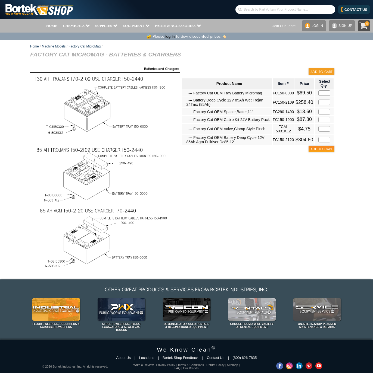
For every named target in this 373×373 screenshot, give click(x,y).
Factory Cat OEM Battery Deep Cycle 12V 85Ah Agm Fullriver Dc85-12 (225, 139)
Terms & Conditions (191, 364)
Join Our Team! (283, 26)
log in (170, 36)
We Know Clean (186, 349)
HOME (51, 26)
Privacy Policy (165, 364)
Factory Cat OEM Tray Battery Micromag (225, 93)
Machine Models (54, 46)
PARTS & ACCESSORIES (178, 26)
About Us (123, 358)
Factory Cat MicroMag (85, 46)
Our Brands (190, 368)
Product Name (229, 83)
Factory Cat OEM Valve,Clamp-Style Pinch (226, 129)
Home (34, 46)
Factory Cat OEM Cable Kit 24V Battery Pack (229, 119)
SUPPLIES (106, 26)
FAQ (178, 368)
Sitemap (232, 364)
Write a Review (143, 364)
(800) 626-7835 (245, 358)
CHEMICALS (76, 26)
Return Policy (215, 364)
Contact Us (215, 358)
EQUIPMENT (136, 26)
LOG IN (312, 25)
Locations (146, 358)
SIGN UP (341, 25)
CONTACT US (354, 9)
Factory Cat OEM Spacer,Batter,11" (220, 112)
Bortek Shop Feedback (180, 358)
